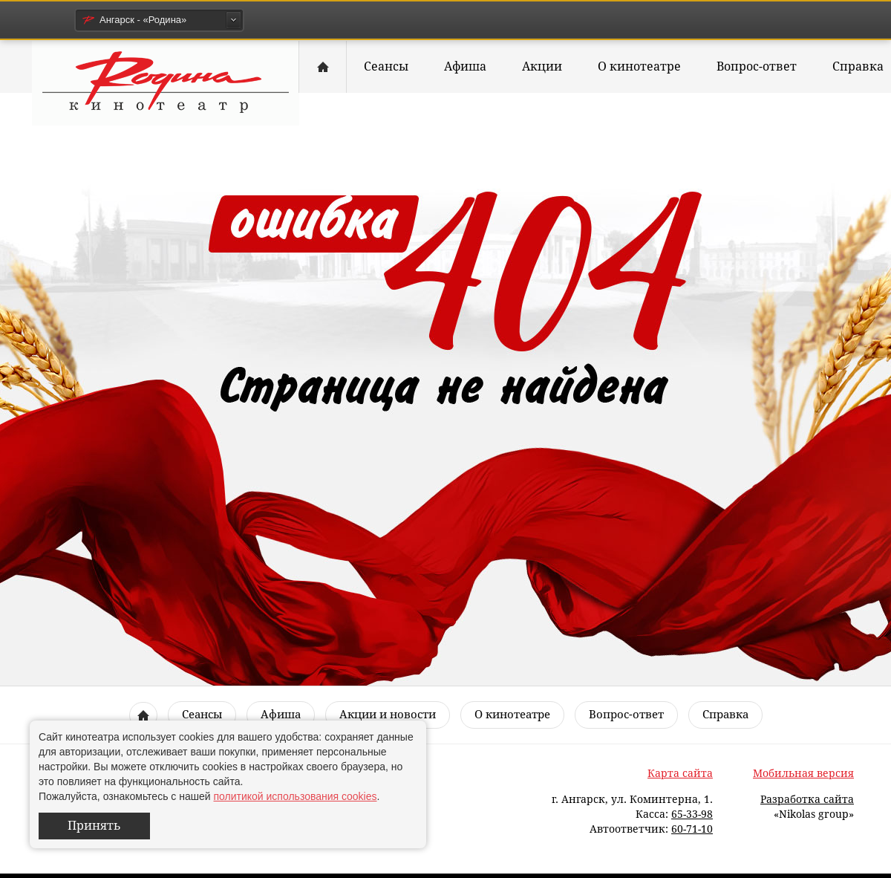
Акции (542, 66)
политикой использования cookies (294, 796)
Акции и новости (387, 714)
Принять (94, 826)
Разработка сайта (807, 799)
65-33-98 (692, 814)
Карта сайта (680, 773)
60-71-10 (692, 829)
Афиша (465, 66)
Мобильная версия (803, 773)
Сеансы (386, 66)
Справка (725, 714)
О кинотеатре (639, 66)
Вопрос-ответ (757, 66)
